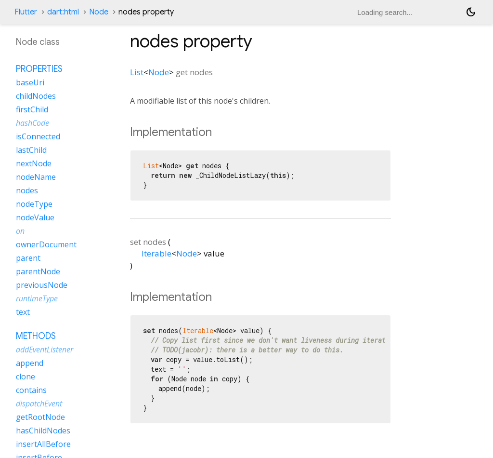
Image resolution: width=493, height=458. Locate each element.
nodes (27, 190)
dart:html (63, 12)
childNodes (36, 96)
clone (25, 376)
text (23, 312)
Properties (39, 69)
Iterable (156, 253)
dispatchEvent (39, 403)
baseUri (30, 82)
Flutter (25, 12)
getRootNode (40, 417)
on (20, 231)
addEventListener (44, 349)
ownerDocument (46, 244)
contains (31, 390)
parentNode (38, 271)
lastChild (31, 150)
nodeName (36, 177)
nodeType (34, 204)
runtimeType (37, 298)
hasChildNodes (43, 430)
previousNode (41, 285)
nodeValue (35, 217)
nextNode (34, 163)
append (29, 363)
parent (28, 258)
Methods (36, 336)
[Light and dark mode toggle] (471, 12)
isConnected (38, 136)
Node (98, 12)
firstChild (32, 109)
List (136, 72)
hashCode (32, 123)
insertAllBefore (43, 444)
